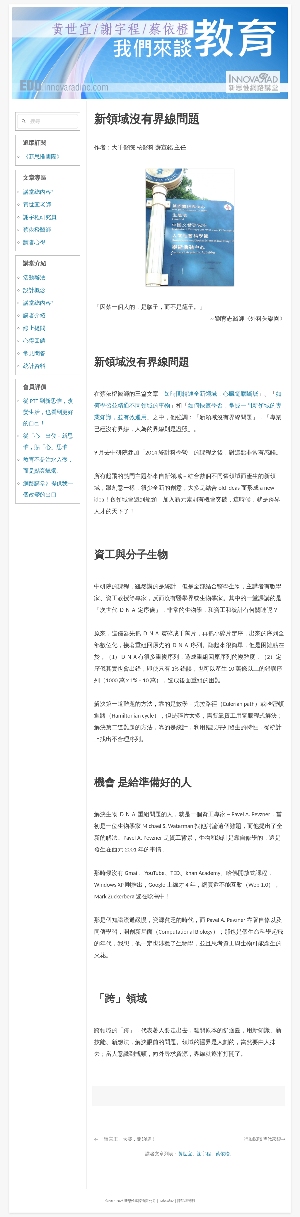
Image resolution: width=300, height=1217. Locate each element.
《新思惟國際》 (42, 156)
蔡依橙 (223, 1154)
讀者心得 (34, 242)
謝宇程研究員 (40, 217)
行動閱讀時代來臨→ (264, 1139)
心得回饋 (34, 340)
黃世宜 (185, 1154)
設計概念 (34, 290)
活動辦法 (34, 277)
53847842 (166, 1201)
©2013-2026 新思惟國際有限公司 (130, 1201)
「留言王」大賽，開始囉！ (125, 1139)
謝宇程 (204, 1154)
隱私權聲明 (186, 1201)
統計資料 (34, 366)
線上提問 (34, 328)
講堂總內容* (38, 191)
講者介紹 (34, 315)
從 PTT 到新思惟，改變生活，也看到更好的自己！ (48, 412)
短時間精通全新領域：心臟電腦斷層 (211, 393)
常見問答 (34, 353)
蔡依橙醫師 (37, 229)
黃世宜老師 (37, 204)
